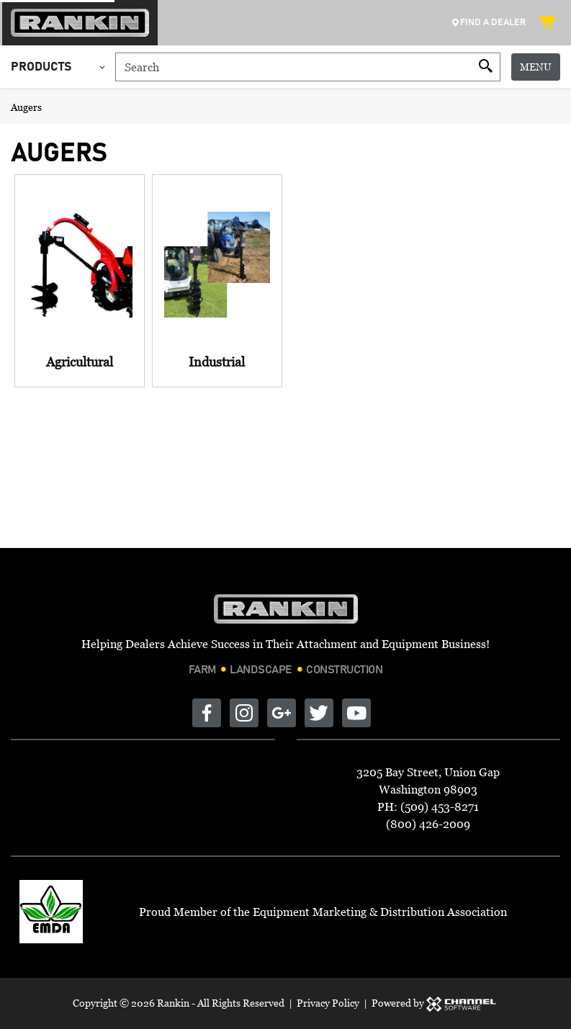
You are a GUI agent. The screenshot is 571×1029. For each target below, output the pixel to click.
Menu (536, 66)
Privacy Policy (328, 1003)
